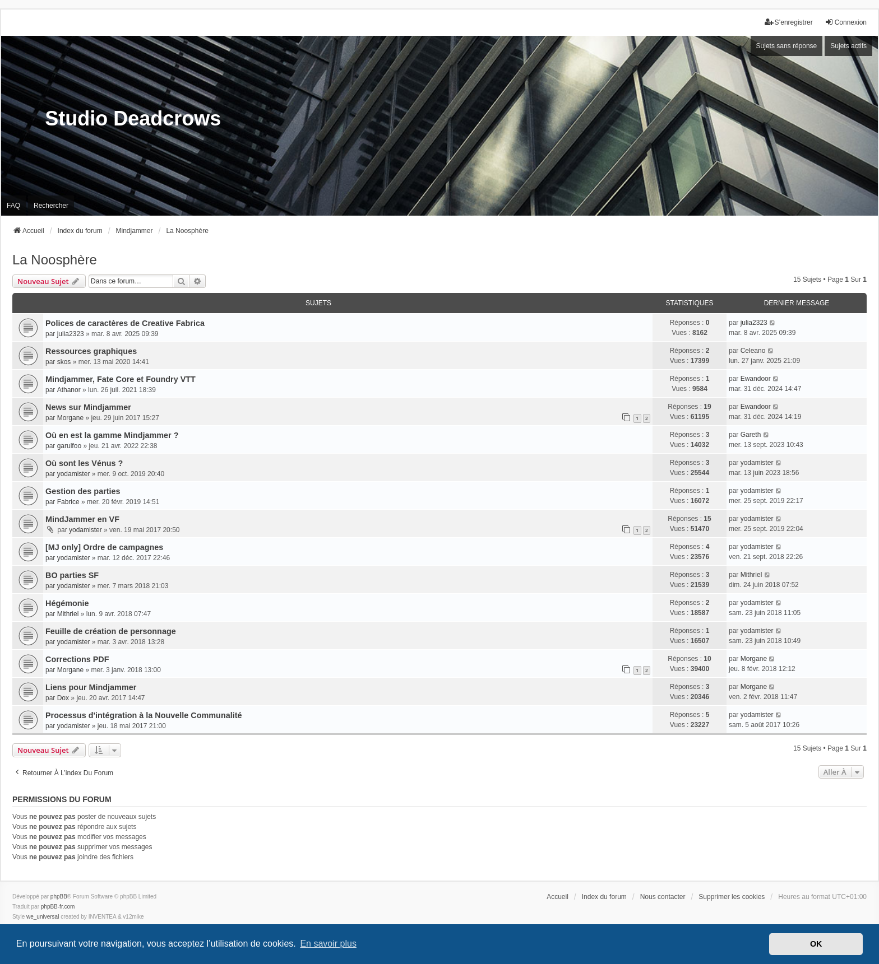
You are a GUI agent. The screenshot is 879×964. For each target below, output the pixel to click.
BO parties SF (72, 575)
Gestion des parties (83, 491)
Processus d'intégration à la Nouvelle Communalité (143, 715)
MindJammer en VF (82, 519)
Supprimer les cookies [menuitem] (731, 897)
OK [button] (816, 943)
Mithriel (751, 575)
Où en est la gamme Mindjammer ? (112, 435)
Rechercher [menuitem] (51, 205)
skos (64, 362)
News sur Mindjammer (88, 407)
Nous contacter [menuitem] (663, 897)
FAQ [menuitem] (13, 205)
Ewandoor (756, 379)
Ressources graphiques (91, 351)
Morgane (70, 418)
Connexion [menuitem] (846, 22)
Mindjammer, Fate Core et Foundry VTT (120, 379)
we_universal (42, 917)
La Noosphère (54, 259)
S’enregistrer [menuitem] (789, 22)
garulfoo (69, 446)
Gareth (751, 435)
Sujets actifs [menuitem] (848, 46)
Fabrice (68, 502)
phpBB (58, 896)
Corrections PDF (77, 659)
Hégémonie (67, 603)
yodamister (73, 474)
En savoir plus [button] (328, 943)
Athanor (69, 390)
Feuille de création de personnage (110, 631)
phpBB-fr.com (58, 907)
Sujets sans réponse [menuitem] (786, 46)
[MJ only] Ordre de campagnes (104, 547)
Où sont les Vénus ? (84, 463)
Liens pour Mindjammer (90, 687)
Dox (63, 698)
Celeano (753, 351)
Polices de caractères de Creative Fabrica (125, 323)
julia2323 (70, 334)
